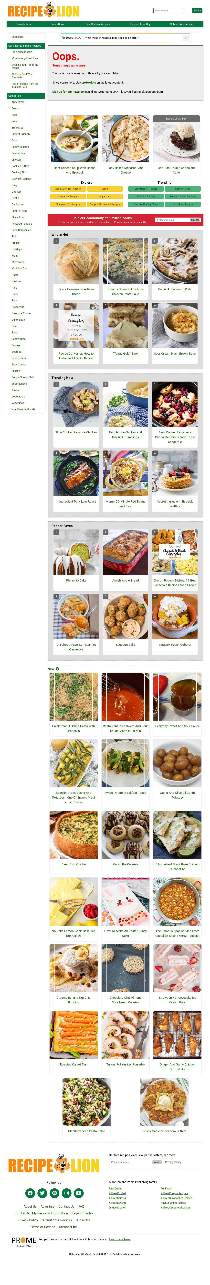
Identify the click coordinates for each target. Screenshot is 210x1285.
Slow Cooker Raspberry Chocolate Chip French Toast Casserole (175, 437)
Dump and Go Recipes (68, 204)
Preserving (18, 306)
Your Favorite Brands (23, 409)
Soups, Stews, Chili (23, 377)
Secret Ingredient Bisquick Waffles (175, 504)
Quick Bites (18, 319)
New (53, 669)
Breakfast (17, 127)
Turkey (15, 390)
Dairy (15, 185)
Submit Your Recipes (57, 1220)
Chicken (16, 159)
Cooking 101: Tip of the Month (25, 66)
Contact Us (66, 1206)
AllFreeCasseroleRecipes (175, 1207)
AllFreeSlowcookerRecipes (176, 1198)
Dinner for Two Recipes (182, 196)
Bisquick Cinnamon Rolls (175, 289)
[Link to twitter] (42, 1193)
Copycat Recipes (21, 178)
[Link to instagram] (67, 1193)
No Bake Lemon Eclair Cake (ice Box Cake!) (73, 933)
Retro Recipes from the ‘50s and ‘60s (25, 85)
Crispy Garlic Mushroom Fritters (164, 1131)
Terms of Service (42, 1227)
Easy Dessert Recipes (146, 188)
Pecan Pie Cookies (125, 864)
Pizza (15, 294)
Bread (15, 121)
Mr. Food (166, 1188)
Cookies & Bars (20, 166)
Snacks (16, 371)
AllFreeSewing (117, 1202)
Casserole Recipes (68, 196)
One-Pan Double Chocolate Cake (176, 170)
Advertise (47, 1206)
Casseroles (18, 153)
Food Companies (21, 230)
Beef (14, 114)
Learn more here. (120, 1239)
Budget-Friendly (21, 134)
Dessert (16, 191)
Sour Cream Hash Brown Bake (175, 353)
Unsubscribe (68, 1227)
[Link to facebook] (30, 1193)
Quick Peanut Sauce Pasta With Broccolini (73, 728)
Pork (14, 300)
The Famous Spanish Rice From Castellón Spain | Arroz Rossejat (177, 933)
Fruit (14, 236)
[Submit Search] (197, 10)
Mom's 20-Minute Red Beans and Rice (125, 504)
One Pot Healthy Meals (146, 204)
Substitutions (19, 383)
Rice (14, 326)
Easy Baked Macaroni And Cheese (125, 170)
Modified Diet (19, 268)
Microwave (18, 262)
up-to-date (89, 82)
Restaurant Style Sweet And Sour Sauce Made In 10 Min (125, 728)
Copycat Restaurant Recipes (105, 204)
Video (105, 188)
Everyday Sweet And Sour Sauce (177, 726)
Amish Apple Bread (125, 580)
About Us (30, 1206)
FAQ (81, 1206)
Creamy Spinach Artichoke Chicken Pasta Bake (125, 291)
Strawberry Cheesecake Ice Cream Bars (177, 1000)
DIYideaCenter (117, 1207)
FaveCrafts (115, 1188)
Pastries (16, 281)
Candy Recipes (20, 146)
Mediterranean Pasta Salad (86, 1131)
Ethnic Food (18, 217)
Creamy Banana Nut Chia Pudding (74, 1000)
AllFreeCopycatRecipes (174, 1193)
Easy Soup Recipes (183, 204)
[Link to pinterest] (54, 1193)
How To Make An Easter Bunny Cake (125, 933)
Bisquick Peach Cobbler (175, 645)
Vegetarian (18, 403)
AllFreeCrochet (117, 1193)
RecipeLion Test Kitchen (68, 188)
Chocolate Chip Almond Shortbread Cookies (125, 1000)
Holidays (17, 249)
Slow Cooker (19, 364)
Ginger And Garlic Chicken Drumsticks (177, 1067)
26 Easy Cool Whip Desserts (22, 76)
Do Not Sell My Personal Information (41, 1213)
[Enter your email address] (130, 1162)
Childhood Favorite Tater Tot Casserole (76, 647)
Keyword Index (82, 1213)
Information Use (138, 222)
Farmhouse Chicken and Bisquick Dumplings (125, 434)
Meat (15, 255)
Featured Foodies (22, 223)
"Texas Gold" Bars (125, 353)
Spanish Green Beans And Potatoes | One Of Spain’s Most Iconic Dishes (73, 797)
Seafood (16, 351)
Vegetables (18, 396)
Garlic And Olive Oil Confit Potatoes (177, 795)
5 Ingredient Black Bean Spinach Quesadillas (178, 866)
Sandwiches (19, 338)
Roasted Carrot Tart (73, 1064)
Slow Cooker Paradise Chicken (76, 432)
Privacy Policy (121, 222)
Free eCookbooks (22, 52)
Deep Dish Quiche (73, 864)
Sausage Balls (125, 645)
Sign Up (195, 220)
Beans (15, 108)
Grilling (16, 242)
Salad (15, 332)
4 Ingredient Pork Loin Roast (76, 501)
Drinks (15, 198)
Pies (14, 287)
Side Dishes (19, 358)
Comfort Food (182, 188)
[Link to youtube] (79, 1193)
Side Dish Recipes (146, 196)
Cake (14, 140)
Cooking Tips (19, 172)
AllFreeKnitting (117, 1198)
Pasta (15, 274)
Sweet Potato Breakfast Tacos (125, 793)
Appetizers (18, 102)
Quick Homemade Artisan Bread (76, 291)
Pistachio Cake (76, 580)
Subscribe (17, 36)
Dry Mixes (17, 204)
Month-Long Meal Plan (25, 58)
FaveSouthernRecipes (173, 1202)
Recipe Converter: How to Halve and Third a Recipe (76, 356)
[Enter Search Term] (168, 10)
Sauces (16, 345)
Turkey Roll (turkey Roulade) (125, 1064)
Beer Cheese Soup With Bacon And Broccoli (74, 170)
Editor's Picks (19, 210)
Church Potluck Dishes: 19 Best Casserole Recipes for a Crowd (174, 583)
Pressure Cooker (21, 313)
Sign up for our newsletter (69, 91)
